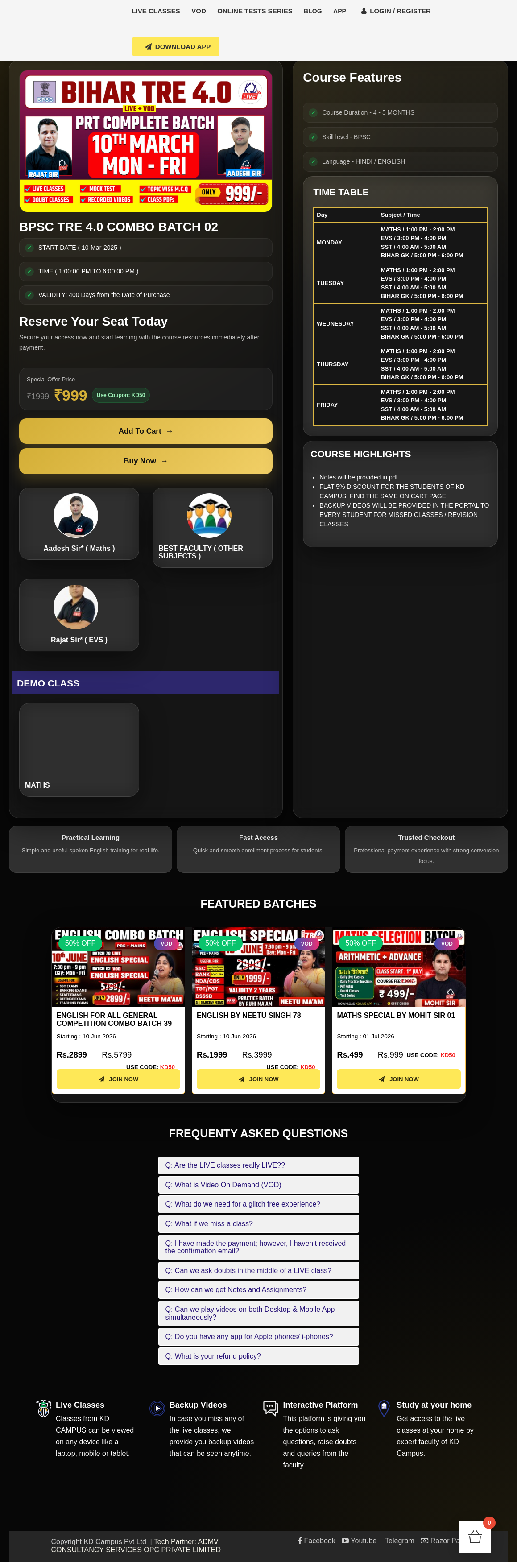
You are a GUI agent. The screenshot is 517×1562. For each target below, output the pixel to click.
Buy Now (146, 461)
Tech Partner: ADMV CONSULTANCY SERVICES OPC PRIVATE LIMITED (136, 1546)
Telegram (398, 1541)
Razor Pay (442, 1541)
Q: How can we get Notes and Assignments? (236, 1289)
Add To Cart (146, 431)
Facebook (316, 1541)
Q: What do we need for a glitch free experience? (243, 1204)
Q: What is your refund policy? (213, 1356)
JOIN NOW (118, 1079)
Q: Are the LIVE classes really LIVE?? (225, 1165)
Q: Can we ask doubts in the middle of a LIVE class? (248, 1270)
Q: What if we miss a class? (209, 1223)
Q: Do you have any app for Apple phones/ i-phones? (249, 1336)
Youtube (359, 1541)
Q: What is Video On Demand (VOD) (223, 1185)
